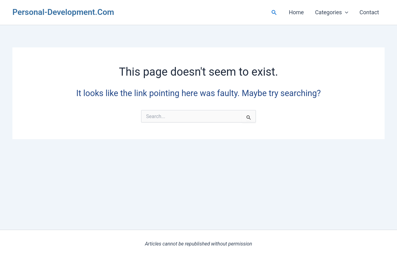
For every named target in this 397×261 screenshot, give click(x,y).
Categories (331, 12)
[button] (274, 12)
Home (296, 12)
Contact (369, 12)
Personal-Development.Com (63, 12)
